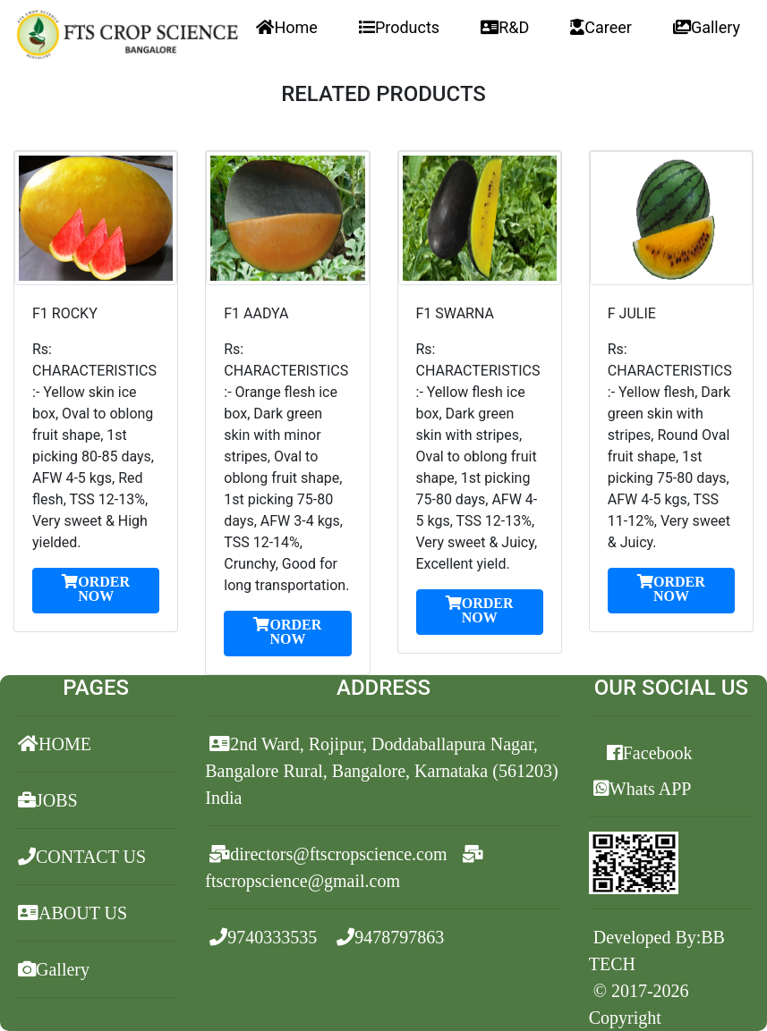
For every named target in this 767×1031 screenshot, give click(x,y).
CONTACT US (82, 856)
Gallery (706, 27)
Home (286, 27)
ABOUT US (72, 913)
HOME (54, 744)
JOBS (48, 800)
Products (399, 27)
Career (601, 27)
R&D (505, 27)
